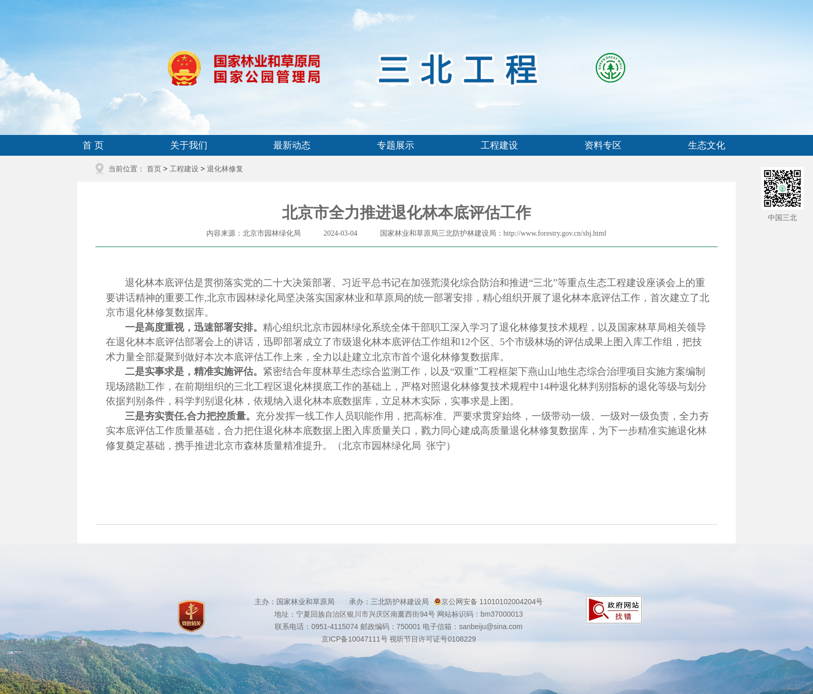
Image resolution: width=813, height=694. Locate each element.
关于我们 (188, 145)
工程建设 (499, 145)
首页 (154, 169)
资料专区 (603, 145)
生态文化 (706, 145)
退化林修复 (225, 169)
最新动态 (292, 145)
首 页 (93, 145)
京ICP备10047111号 (354, 639)
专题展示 (395, 145)
